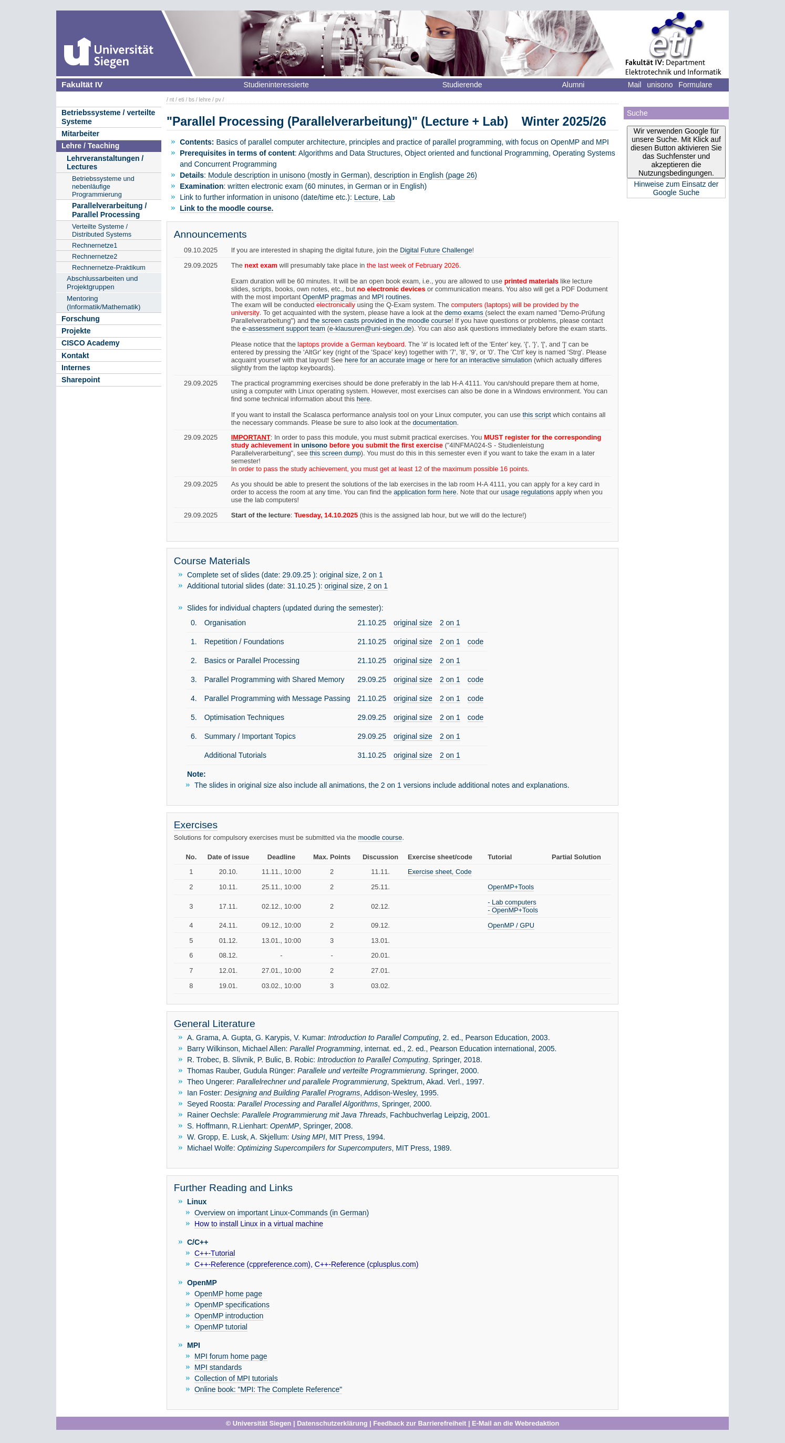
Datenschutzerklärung (332, 1423)
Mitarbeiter (80, 133)
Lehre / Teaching (90, 145)
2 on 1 (373, 575)
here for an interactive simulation (483, 360)
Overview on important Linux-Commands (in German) (281, 1212)
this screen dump (334, 453)
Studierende (462, 84)
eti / (183, 100)
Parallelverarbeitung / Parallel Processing (109, 210)
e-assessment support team (283, 328)
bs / (193, 100)
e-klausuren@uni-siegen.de (370, 328)
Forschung (80, 318)
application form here (425, 492)
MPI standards (218, 1367)
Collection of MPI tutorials (236, 1378)
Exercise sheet (430, 872)
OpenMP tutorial (220, 1327)
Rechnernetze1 (94, 245)
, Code (462, 872)
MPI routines (391, 297)
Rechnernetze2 (94, 256)
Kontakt (75, 355)
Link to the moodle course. (226, 208)
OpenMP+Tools (511, 887)
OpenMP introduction (228, 1316)
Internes (75, 367)
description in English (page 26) (425, 175)
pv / (219, 100)
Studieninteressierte (275, 84)
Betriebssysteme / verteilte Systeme (108, 117)
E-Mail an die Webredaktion (515, 1423)
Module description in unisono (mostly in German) (288, 175)
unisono (660, 84)
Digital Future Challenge (436, 250)
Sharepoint (80, 379)
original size (338, 575)
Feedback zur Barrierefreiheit (419, 1423)
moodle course (380, 837)
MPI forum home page (230, 1356)
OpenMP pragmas (330, 297)
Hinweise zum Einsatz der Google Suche (676, 188)
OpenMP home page (228, 1293)
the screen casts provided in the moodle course (381, 320)
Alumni (573, 84)
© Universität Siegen (259, 1423)
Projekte (76, 331)
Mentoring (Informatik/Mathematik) (103, 302)
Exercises (196, 824)
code (475, 641)
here (363, 399)
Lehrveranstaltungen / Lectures (105, 162)
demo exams (465, 313)
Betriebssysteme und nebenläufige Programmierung (103, 186)
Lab (389, 197)
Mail (635, 84)
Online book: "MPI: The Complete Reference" (268, 1389)
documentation (434, 422)
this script (537, 415)
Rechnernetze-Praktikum (109, 267)
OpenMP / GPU (511, 925)
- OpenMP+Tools (513, 910)
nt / (173, 100)
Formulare (695, 84)
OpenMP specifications (232, 1304)
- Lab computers (512, 902)
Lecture (366, 197)
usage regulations (527, 492)
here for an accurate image (385, 360)
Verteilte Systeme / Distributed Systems (101, 230)
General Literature (214, 1023)
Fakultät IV (81, 84)
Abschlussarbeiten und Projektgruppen (102, 283)
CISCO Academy (90, 343)
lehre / (206, 100)
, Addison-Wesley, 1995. (331, 1093)
